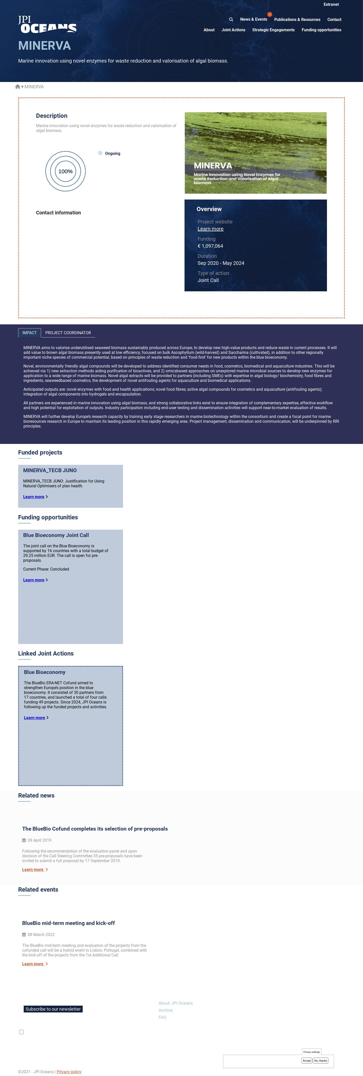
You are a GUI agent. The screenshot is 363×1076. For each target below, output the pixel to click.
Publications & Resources (297, 19)
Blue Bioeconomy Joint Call (56, 535)
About (209, 29)
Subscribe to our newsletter (53, 1006)
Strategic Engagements (273, 29)
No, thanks (320, 1060)
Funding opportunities (321, 29)
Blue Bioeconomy (45, 676)
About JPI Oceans (176, 1000)
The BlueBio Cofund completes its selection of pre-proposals (95, 831)
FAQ (162, 1014)
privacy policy (84, 1030)
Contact (334, 19)
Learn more (211, 229)
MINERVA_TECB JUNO (50, 470)
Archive (166, 1007)
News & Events (254, 17)
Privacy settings (312, 1052)
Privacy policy (69, 1069)
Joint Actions (233, 29)
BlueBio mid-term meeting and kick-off (68, 921)
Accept (307, 1060)
